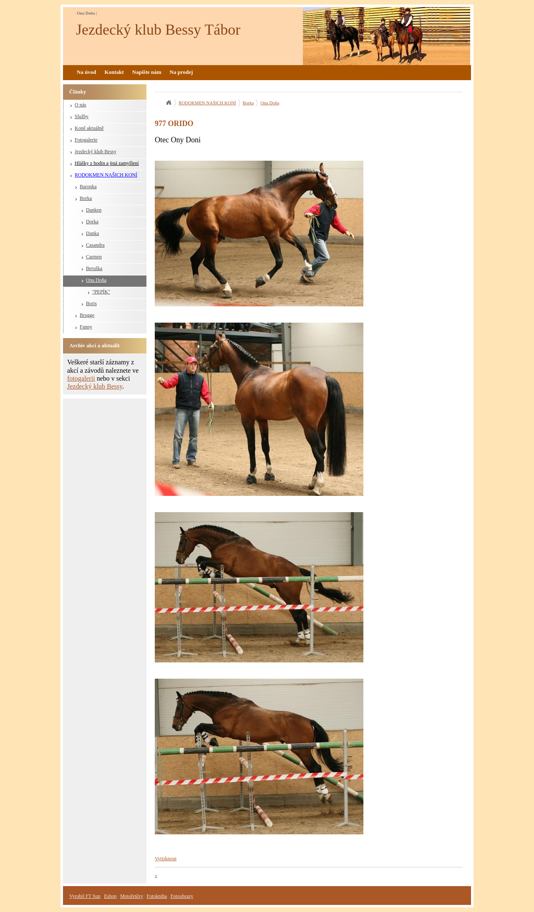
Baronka (88, 186)
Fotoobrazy (182, 896)
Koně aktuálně (89, 128)
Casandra (95, 245)
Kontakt (114, 72)
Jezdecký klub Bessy (95, 151)
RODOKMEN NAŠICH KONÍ (106, 175)
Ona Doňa (96, 280)
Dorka (92, 222)
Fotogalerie (86, 140)
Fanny (86, 327)
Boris (91, 303)
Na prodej (181, 72)
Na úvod (86, 72)
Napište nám (146, 72)
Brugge (87, 315)
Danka (92, 233)
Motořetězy (131, 896)
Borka (86, 198)
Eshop (110, 896)
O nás (80, 105)
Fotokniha (157, 896)
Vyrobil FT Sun (84, 896)
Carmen (94, 257)
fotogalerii (81, 378)
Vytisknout (165, 858)
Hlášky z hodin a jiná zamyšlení (107, 163)
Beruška (94, 268)
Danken (93, 210)
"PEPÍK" (101, 292)
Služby (81, 116)
